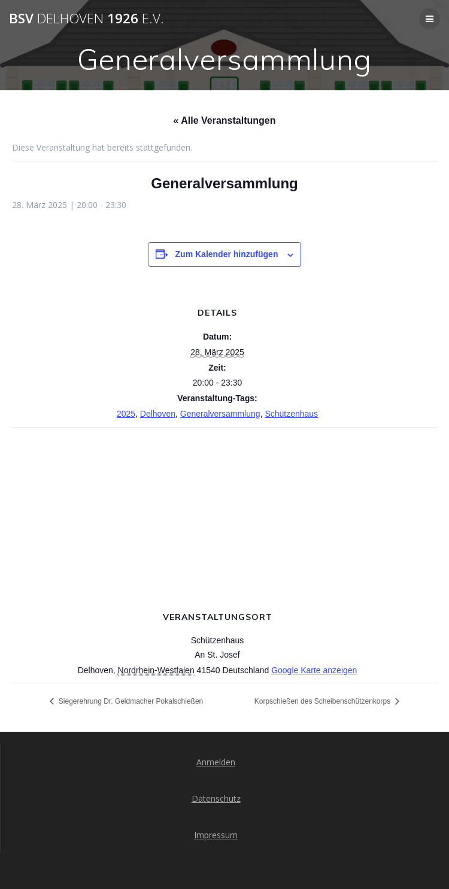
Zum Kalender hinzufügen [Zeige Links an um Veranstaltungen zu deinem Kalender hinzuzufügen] (226, 254)
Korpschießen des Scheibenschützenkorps (323, 701)
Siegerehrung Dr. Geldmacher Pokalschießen (129, 701)
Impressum (216, 835)
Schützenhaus (291, 413)
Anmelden (215, 762)
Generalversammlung (220, 413)
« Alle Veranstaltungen (224, 120)
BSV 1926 (86, 18)
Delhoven (157, 413)
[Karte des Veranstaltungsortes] (224, 514)
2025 (126, 413)
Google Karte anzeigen (314, 670)
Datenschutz (216, 798)
